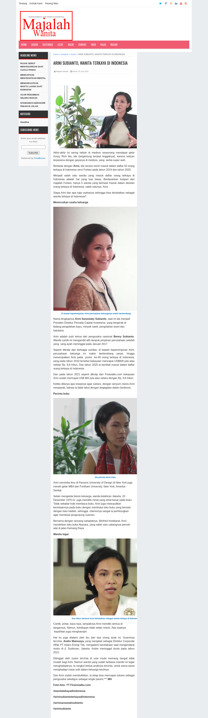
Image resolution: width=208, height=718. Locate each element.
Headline (24, 122)
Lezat (60, 45)
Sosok (34, 45)
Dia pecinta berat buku (105, 477)
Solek (71, 45)
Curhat (82, 45)
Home (24, 45)
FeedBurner (40, 158)
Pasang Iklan (51, 3)
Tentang (23, 3)
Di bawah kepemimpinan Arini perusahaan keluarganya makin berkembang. (96, 313)
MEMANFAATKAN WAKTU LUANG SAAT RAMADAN (31, 86)
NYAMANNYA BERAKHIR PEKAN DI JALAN (32, 104)
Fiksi (93, 45)
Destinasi (48, 45)
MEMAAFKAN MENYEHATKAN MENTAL (33, 76)
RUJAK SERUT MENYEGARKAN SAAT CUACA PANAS (31, 66)
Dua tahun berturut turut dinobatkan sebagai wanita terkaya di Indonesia (105, 618)
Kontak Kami (36, 3)
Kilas (103, 45)
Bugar (113, 45)
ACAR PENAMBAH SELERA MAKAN (29, 96)
